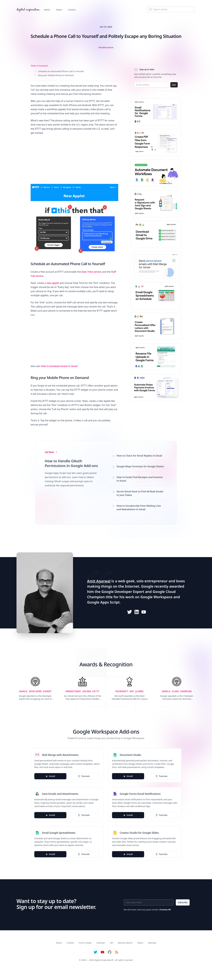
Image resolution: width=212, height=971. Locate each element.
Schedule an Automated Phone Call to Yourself (59, 71)
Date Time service (91, 271)
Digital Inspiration (103, 960)
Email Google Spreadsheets (58, 832)
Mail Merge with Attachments (60, 755)
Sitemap (152, 942)
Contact (72, 9)
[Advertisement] (74, 158)
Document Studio (130, 755)
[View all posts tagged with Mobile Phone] (106, 47)
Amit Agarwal (98, 580)
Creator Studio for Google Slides (139, 832)
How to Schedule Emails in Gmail (59, 366)
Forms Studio (85, 942)
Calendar (100, 942)
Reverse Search (125, 942)
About (47, 9)
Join (174, 84)
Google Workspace (156, 596)
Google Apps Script (103, 602)
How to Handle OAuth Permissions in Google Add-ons (71, 463)
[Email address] (151, 84)
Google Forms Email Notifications (140, 794)
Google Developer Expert (122, 591)
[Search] (170, 9)
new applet (53, 283)
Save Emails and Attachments (60, 794)
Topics (59, 9)
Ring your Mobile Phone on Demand (54, 75)
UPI (111, 942)
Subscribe (183, 902)
